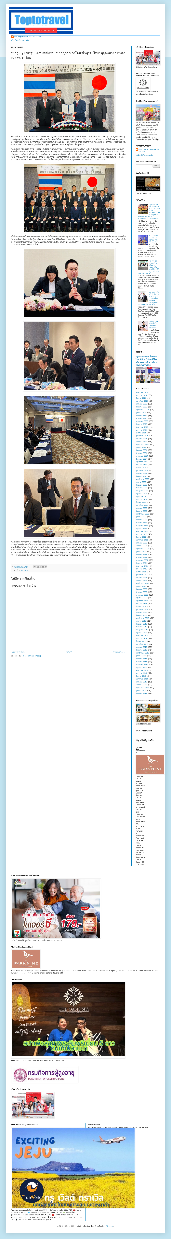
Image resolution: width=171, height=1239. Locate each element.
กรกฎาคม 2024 (142, 456)
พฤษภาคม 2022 (142, 531)
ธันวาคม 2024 (141, 442)
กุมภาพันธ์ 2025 (142, 436)
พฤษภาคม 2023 (142, 497)
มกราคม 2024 (141, 473)
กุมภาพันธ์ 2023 (142, 505)
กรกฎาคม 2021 (142, 560)
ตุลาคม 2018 (141, 656)
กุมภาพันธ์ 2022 (142, 540)
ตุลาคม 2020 (141, 586)
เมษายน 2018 (141, 673)
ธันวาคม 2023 (141, 476)
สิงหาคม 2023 (141, 488)
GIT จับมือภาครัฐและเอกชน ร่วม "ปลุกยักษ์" (153, 239)
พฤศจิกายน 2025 (142, 410)
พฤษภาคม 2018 (142, 670)
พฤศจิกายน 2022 (142, 514)
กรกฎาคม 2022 (142, 526)
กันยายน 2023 (141, 485)
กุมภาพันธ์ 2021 (142, 575)
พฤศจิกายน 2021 (142, 549)
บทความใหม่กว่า (18, 652)
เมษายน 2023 (141, 500)
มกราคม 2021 (141, 578)
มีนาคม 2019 (141, 641)
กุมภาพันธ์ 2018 (142, 679)
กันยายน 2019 (141, 624)
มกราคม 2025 (141, 439)
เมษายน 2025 (141, 430)
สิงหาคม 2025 (141, 419)
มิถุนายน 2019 (141, 633)
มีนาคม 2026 (141, 398)
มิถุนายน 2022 (141, 529)
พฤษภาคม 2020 (142, 601)
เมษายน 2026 (141, 395)
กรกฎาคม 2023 (142, 491)
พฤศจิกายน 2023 (142, 479)
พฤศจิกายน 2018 (142, 653)
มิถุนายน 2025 (141, 424)
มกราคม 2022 (141, 543)
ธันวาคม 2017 (141, 685)
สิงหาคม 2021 (141, 558)
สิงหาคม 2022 (141, 523)
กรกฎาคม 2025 (142, 421)
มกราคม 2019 (141, 647)
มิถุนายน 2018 (141, 668)
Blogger (109, 1226)
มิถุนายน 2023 (141, 494)
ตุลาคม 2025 (141, 413)
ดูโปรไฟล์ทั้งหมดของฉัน (20, 40)
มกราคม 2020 (141, 612)
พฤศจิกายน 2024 (142, 445)
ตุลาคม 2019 (141, 621)
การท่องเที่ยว (25, 570)
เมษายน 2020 (141, 604)
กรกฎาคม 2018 (142, 665)
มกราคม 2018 (141, 682)
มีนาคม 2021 (141, 572)
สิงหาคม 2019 (141, 627)
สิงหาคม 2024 (141, 453)
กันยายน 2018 (141, 659)
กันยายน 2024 (141, 450)
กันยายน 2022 (141, 520)
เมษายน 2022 (141, 534)
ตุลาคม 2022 (141, 517)
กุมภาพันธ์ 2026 (142, 401)
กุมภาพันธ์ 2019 (142, 644)
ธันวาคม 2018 (141, 650)
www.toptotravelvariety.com (27, 37)
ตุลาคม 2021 (141, 552)
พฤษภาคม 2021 (142, 566)
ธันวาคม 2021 (141, 546)
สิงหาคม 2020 (141, 592)
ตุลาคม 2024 (141, 447)
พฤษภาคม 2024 (142, 462)
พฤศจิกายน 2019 (142, 618)
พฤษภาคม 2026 (142, 393)
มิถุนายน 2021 (141, 563)
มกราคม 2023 (141, 508)
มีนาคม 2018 (141, 676)
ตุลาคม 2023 (141, 482)
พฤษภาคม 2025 (142, 427)
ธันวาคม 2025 (141, 407)
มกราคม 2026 (141, 404)
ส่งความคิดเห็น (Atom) (32, 656)
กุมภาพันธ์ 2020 (142, 610)
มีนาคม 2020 (141, 607)
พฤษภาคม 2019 (142, 636)
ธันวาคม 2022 (141, 511)
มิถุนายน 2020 (141, 598)
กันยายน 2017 (141, 694)
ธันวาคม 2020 (141, 581)
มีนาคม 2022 (141, 537)
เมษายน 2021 (141, 569)
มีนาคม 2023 (141, 502)
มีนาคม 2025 (141, 433)
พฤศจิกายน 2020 (142, 584)
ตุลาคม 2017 (141, 691)
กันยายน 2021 (141, 555)
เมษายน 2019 (141, 639)
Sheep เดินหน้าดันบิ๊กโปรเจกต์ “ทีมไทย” (153, 325)
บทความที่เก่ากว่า (119, 652)
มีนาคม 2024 (141, 468)
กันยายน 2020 (141, 589)
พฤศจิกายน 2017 (142, 688)
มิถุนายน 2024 (141, 459)
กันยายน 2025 (141, 416)
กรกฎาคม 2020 (142, 595)
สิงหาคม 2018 (141, 662)
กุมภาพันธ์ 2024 (142, 471)
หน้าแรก (69, 652)
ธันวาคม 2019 (141, 615)
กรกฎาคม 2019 (142, 630)
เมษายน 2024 (141, 465)
